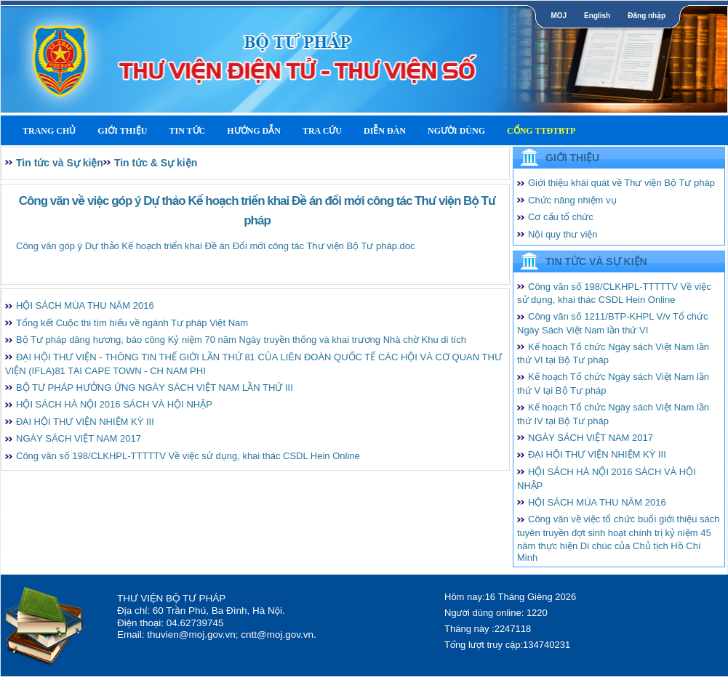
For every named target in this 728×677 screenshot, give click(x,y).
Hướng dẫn (254, 131)
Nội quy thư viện (563, 234)
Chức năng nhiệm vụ (572, 200)
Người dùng (456, 131)
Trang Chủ (49, 131)
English (597, 16)
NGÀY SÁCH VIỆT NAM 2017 (78, 438)
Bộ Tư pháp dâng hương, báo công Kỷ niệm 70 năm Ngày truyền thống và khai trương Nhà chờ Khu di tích (241, 339)
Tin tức (187, 131)
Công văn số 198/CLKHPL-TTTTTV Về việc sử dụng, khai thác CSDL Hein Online (188, 455)
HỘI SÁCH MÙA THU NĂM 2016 (85, 305)
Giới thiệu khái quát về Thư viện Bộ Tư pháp (621, 182)
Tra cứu (322, 131)
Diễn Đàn (385, 131)
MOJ (559, 16)
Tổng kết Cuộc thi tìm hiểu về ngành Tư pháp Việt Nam (132, 322)
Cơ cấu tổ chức (560, 216)
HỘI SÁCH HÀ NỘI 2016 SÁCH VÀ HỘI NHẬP (114, 404)
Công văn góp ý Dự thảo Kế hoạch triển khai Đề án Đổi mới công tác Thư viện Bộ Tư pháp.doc (215, 245)
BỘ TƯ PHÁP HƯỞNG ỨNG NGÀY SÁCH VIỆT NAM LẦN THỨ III (154, 387)
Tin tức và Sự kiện (59, 163)
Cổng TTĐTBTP (541, 131)
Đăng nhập (646, 16)
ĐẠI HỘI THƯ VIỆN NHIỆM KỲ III (85, 421)
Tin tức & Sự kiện (155, 163)
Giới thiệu (122, 131)
